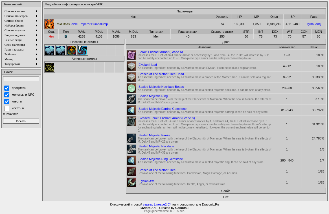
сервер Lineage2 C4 (157, 204)
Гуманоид (314, 24)
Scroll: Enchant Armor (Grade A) (161, 52)
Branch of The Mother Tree (157, 170)
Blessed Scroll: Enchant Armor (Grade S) (167, 118)
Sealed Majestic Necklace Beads (161, 86)
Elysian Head (148, 64)
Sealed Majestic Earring (155, 135)
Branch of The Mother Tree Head (161, 74)
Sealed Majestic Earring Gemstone (163, 108)
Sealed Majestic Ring (153, 96)
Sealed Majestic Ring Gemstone (161, 159)
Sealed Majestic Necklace (156, 146)
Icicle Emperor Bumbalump (82, 24)
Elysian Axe (147, 181)
